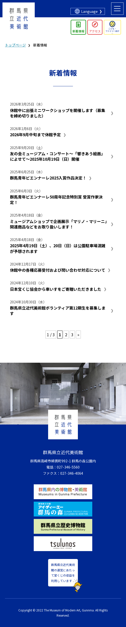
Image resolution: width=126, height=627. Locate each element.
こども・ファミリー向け (112, 29)
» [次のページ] (78, 334)
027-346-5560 (68, 467)
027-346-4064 (71, 473)
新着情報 (78, 31)
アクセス (95, 31)
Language (89, 11)
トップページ (15, 45)
